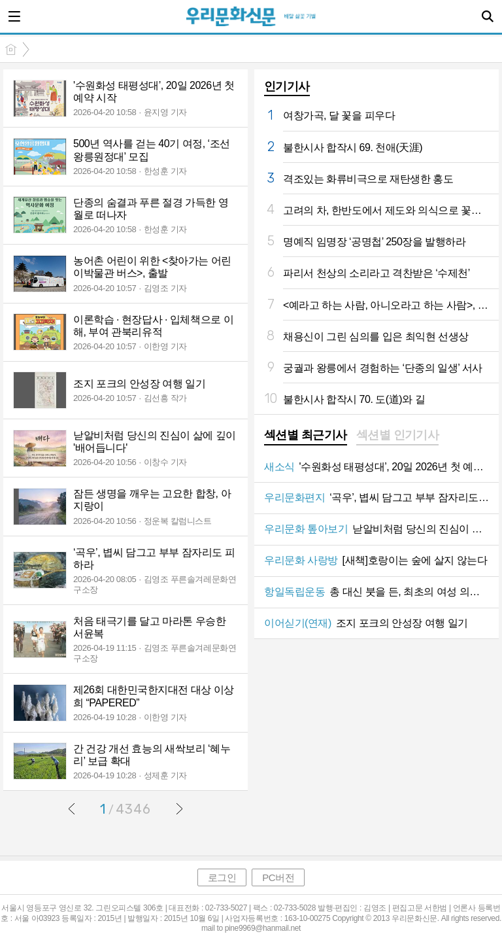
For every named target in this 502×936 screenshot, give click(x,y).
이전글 (72, 808)
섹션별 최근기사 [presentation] (305, 435)
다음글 (179, 808)
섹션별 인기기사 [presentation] (397, 435)
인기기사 (287, 86)
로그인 (222, 877)
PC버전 (278, 877)
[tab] (305, 436)
